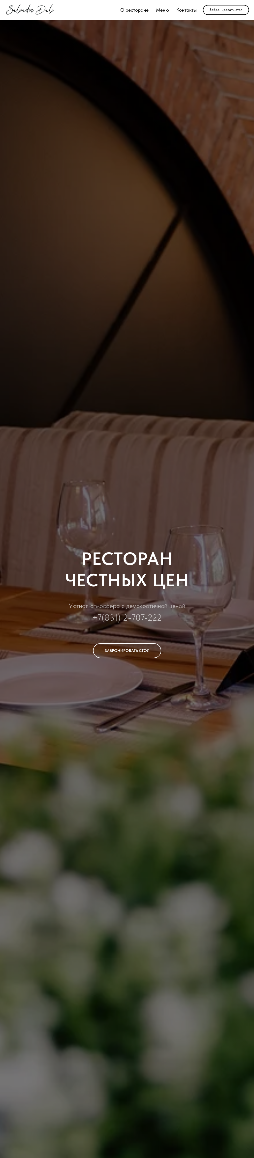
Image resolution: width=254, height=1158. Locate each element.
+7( (98, 617)
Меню (162, 10)
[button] (226, 10)
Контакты (186, 10)
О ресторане (134, 10)
